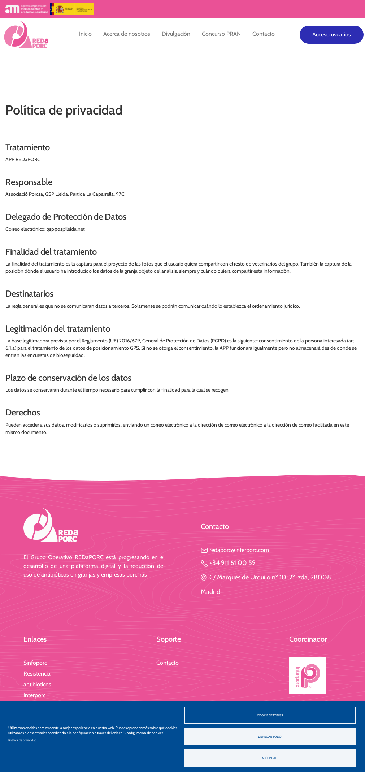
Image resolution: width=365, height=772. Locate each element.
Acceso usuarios (331, 34)
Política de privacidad (22, 740)
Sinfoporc (35, 662)
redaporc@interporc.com (235, 550)
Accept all (270, 758)
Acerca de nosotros (126, 33)
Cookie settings (270, 715)
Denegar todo (270, 736)
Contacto (263, 33)
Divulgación (176, 33)
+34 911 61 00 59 (228, 563)
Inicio (85, 33)
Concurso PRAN (221, 33)
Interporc (34, 695)
